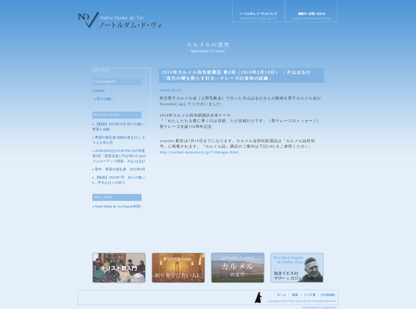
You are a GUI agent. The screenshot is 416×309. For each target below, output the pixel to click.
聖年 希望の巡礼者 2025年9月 (120, 169)
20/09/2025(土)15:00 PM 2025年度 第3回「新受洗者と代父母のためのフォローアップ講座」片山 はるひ (119, 156)
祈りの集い (105, 99)
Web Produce (310, 307)
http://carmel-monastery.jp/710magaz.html (199, 152)
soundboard (329, 307)
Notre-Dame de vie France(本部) (118, 206)
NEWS (100, 91)
